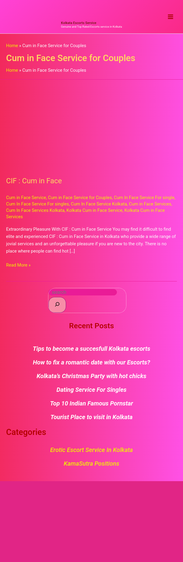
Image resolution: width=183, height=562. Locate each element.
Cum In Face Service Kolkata (99, 206)
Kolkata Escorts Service (78, 25)
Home (12, 47)
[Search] (57, 307)
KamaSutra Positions (91, 465)
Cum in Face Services (150, 206)
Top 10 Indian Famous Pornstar (91, 405)
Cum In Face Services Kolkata (35, 212)
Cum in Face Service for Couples (80, 199)
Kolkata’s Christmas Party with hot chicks (91, 378)
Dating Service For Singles (92, 391)
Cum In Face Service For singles (37, 206)
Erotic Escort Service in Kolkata (91, 452)
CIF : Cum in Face (34, 183)
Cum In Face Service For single (144, 199)
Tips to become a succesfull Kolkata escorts (91, 350)
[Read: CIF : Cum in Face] (91, 126)
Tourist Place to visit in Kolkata (92, 419)
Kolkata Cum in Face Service (94, 212)
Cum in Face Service (26, 199)
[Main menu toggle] (170, 18)
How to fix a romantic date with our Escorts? (91, 364)
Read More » (18, 267)
